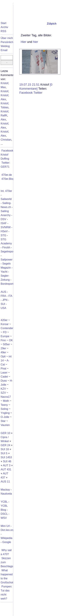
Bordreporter (8, 283)
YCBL (4, 501)
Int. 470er (6, 191)
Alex (3, 99)
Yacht (4, 271)
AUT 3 (6, 465)
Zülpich (51, 23)
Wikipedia (6, 538)
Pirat (3, 368)
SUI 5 (4, 453)
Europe (5, 336)
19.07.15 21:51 (29, 84)
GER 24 (5, 445)
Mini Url (5, 526)
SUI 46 (7, 461)
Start (3, 23)
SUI (3, 304)
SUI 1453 (6, 457)
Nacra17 (6, 396)
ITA (10, 295)
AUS (3, 291)
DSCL (4, 513)
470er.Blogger (9, 178)
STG (3, 235)
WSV (4, 517)
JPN (4, 299)
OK (11, 340)
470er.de (6, 174)
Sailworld (6, 199)
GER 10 (5, 433)
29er (3, 348)
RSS (3, 31)
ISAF (4, 223)
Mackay (5, 489)
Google (6, 542)
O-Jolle (5, 417)
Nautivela (6, 493)
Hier (23, 42)
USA (3, 308)
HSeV (4, 231)
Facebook (26, 92)
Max (3, 87)
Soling (4, 408)
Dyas (4, 380)
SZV (3, 392)
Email (4, 50)
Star (3, 421)
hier (35, 42)
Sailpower (6, 259)
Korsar (5, 324)
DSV (3, 219)
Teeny (4, 404)
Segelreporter (9, 251)
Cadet (4, 376)
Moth (6, 400)
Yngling (5, 413)
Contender (7, 328)
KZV (3, 388)
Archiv (4, 27)
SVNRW (6, 227)
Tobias (4, 107)
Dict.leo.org (7, 530)
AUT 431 (6, 469)
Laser (4, 372)
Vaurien (5, 425)
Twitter (37, 92)
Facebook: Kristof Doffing (7, 154)
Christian (6, 139)
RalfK (4, 115)
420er (4, 320)
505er (6, 344)
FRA (3, 295)
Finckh (6, 247)
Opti (3, 356)
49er (3, 352)
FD (5, 332)
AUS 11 (5, 481)
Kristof (4, 83)
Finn (3, 340)
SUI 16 (5, 449)
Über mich (7, 38)
